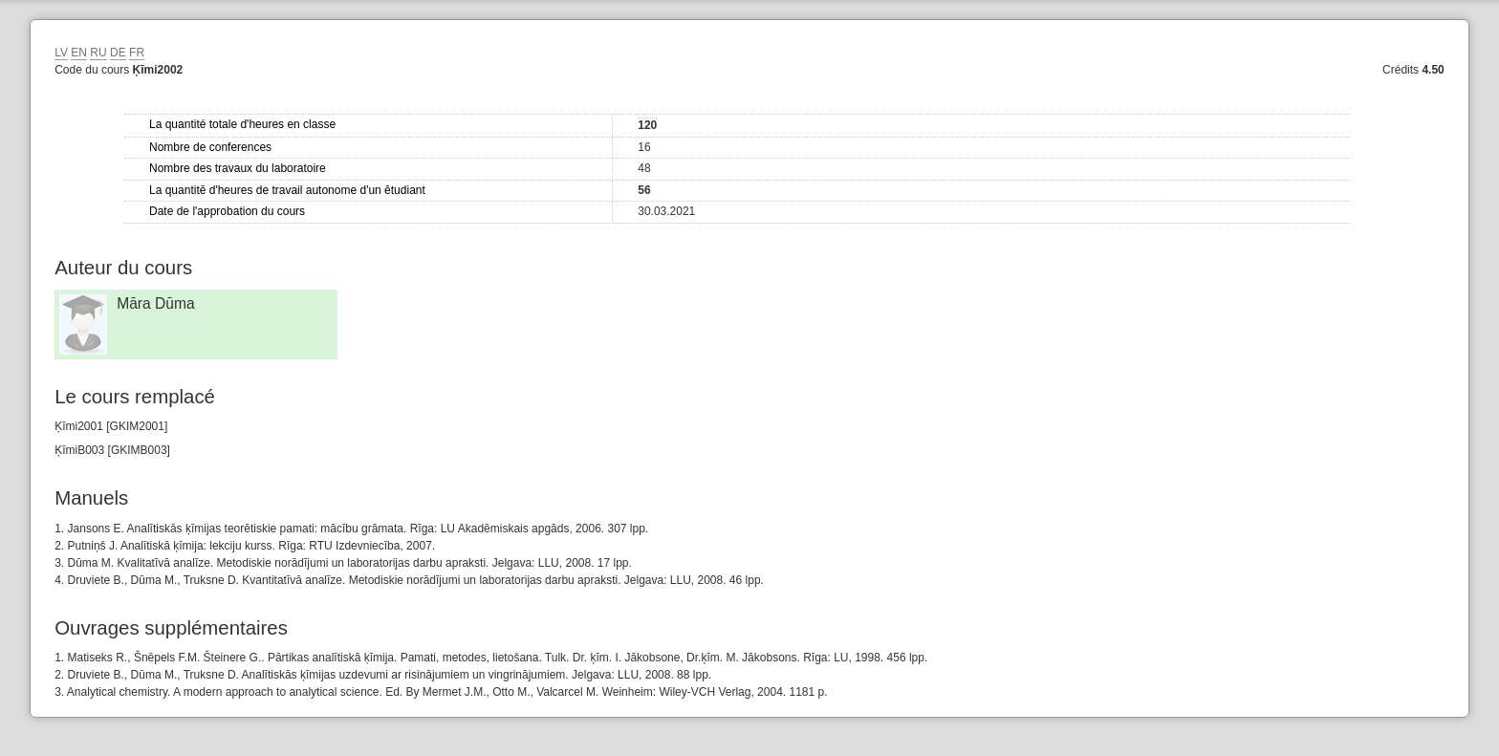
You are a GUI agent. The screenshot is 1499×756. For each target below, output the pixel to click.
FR (136, 52)
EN (79, 52)
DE (118, 52)
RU (98, 52)
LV (61, 52)
